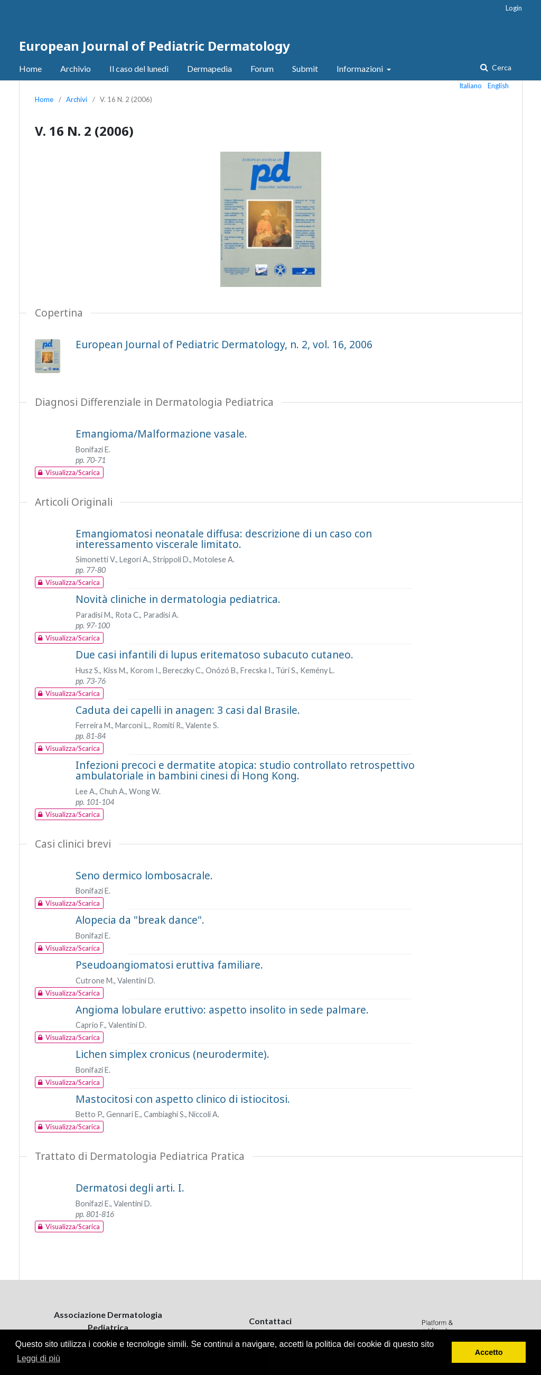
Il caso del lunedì (139, 68)
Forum (262, 68)
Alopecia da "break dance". (140, 920)
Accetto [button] (489, 1352)
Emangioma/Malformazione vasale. (161, 433)
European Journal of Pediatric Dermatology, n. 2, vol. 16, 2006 (224, 344)
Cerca (500, 67)
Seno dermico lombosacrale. (144, 875)
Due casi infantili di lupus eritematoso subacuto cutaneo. (214, 654)
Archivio (75, 68)
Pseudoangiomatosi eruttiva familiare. (169, 965)
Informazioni (361, 68)
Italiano (470, 85)
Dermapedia (209, 68)
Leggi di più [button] (38, 1358)
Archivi (76, 99)
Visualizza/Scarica (67, 472)
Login (514, 8)
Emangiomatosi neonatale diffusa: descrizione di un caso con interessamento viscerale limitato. (224, 538)
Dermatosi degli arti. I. (130, 1188)
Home (30, 68)
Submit (305, 68)
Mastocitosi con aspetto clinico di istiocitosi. (183, 1099)
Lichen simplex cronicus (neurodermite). (172, 1054)
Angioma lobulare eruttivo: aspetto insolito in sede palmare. (222, 1009)
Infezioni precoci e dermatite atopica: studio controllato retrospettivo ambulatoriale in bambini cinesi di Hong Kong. (245, 770)
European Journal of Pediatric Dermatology (154, 45)
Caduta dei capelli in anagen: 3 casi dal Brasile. (188, 710)
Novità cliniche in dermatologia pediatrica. (178, 599)
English (498, 85)
